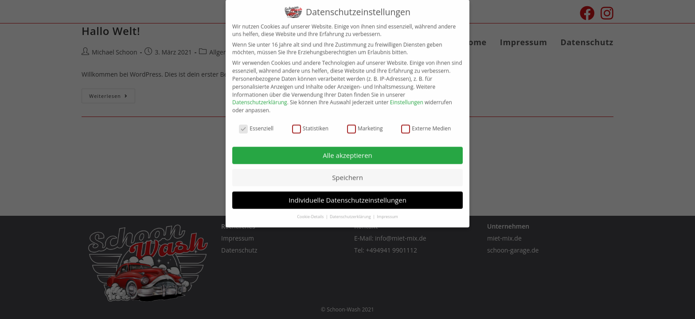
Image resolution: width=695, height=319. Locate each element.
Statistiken (310, 122)
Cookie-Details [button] (310, 210)
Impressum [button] (387, 210)
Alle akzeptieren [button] (347, 148)
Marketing (365, 122)
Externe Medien (426, 122)
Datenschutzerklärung (259, 96)
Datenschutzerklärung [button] (351, 210)
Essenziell (256, 122)
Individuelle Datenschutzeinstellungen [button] (347, 193)
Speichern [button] (347, 171)
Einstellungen (406, 96)
